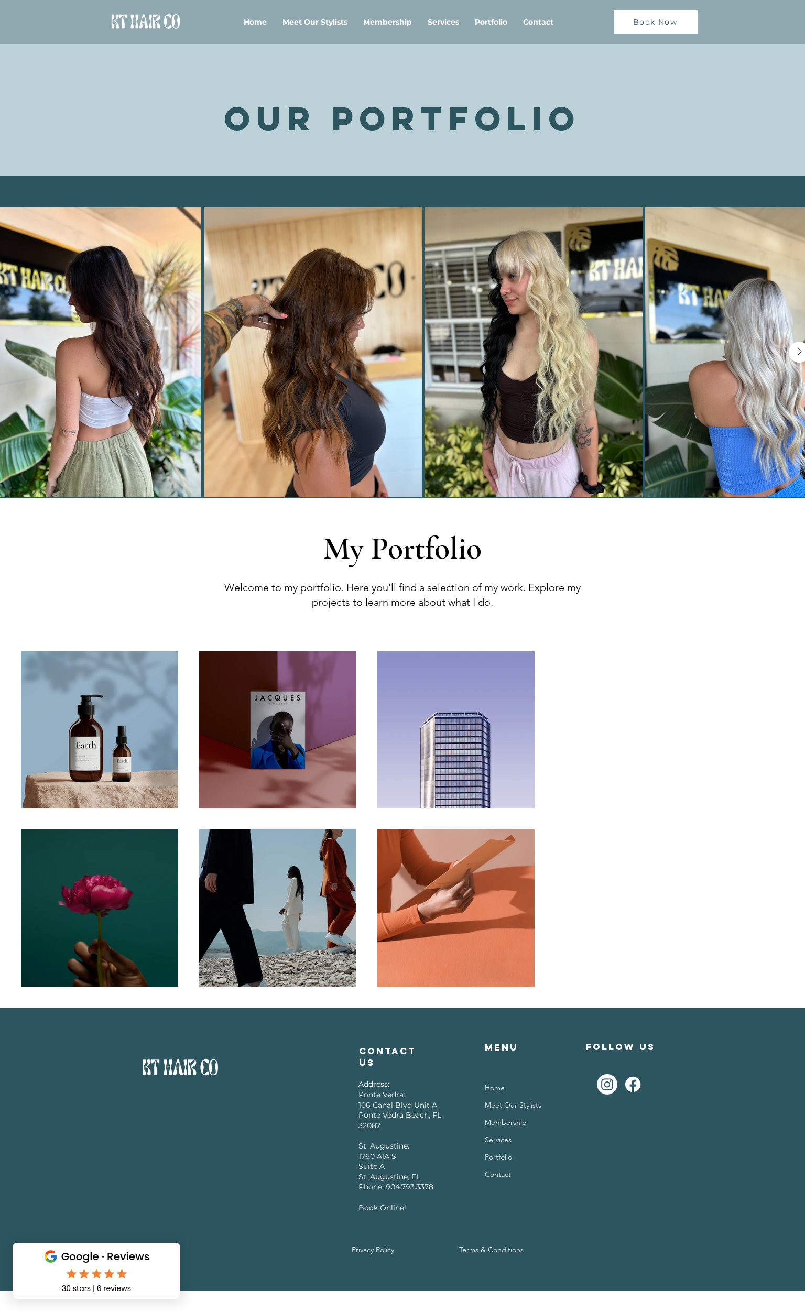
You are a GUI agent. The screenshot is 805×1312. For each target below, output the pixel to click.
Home (495, 1087)
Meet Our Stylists (513, 1105)
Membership (506, 1122)
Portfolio (498, 1157)
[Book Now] (656, 22)
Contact (498, 1174)
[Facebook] (633, 1084)
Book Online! (382, 1207)
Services (498, 1139)
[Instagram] (607, 1084)
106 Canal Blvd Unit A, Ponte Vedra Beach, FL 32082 (399, 1115)
